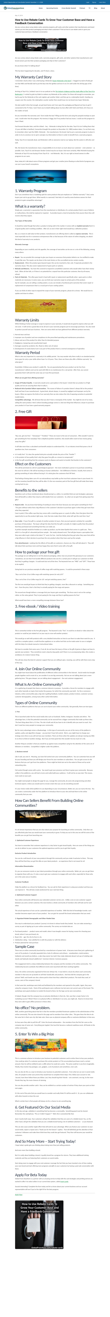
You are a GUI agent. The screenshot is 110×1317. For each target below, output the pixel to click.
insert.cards (64, 1182)
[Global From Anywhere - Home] (14, 8)
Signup (94, 2)
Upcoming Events (52, 8)
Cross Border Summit (69, 8)
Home (41, 8)
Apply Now (18, 1195)
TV (89, 8)
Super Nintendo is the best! (62, 81)
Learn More (102, 2)
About (103, 8)
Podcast (82, 8)
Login (87, 2)
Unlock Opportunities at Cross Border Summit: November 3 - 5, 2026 (23, 2)
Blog (95, 8)
